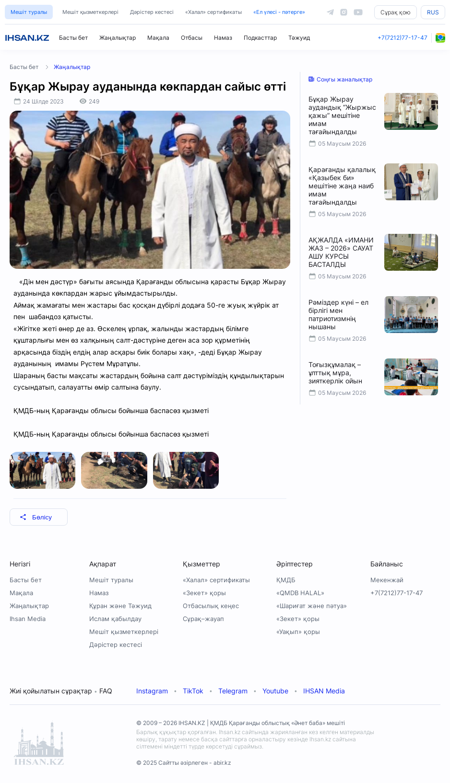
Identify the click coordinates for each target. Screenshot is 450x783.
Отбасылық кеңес (211, 606)
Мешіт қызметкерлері (90, 12)
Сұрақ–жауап (203, 618)
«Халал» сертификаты (213, 12)
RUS (433, 12)
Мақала (158, 37)
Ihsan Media (28, 618)
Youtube (275, 691)
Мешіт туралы (29, 12)
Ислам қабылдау (115, 618)
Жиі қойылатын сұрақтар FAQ (61, 691)
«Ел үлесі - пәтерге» (279, 12)
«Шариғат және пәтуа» (311, 606)
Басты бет (73, 37)
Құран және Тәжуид (120, 606)
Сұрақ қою (395, 12)
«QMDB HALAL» (300, 593)
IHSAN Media (324, 691)
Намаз (223, 37)
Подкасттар (260, 37)
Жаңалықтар (117, 37)
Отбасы (191, 37)
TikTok (193, 691)
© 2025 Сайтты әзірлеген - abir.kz (183, 762)
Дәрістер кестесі (152, 12)
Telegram (233, 691)
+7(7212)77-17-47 (402, 37)
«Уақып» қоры (298, 631)
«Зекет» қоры (204, 593)
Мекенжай (386, 580)
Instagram (152, 691)
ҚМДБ (286, 580)
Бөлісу (36, 517)
